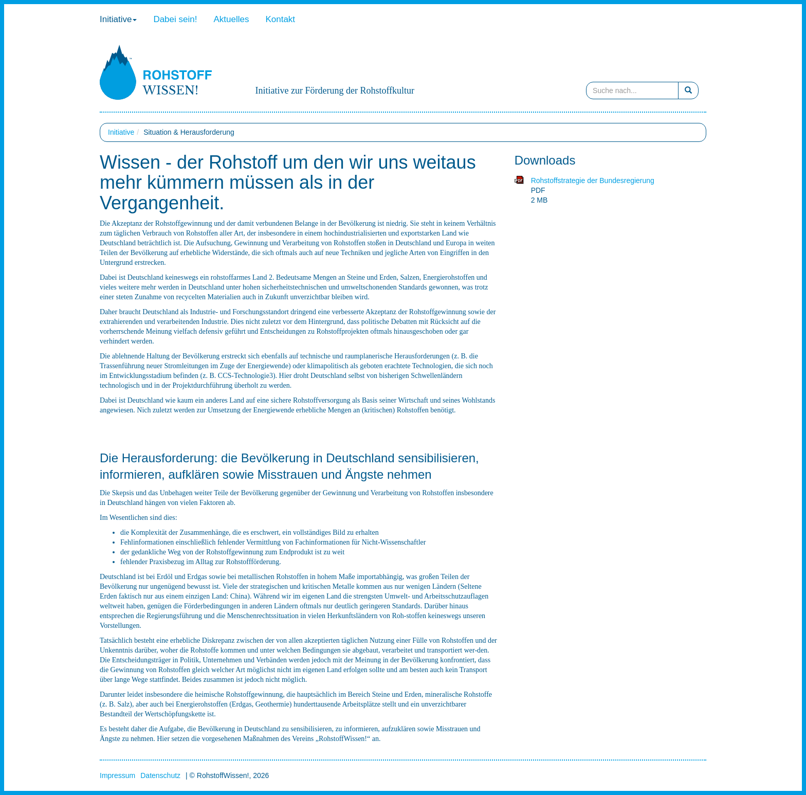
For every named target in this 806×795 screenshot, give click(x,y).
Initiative (118, 19)
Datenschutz (160, 775)
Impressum (117, 775)
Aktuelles (231, 19)
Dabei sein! (175, 19)
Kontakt (280, 19)
